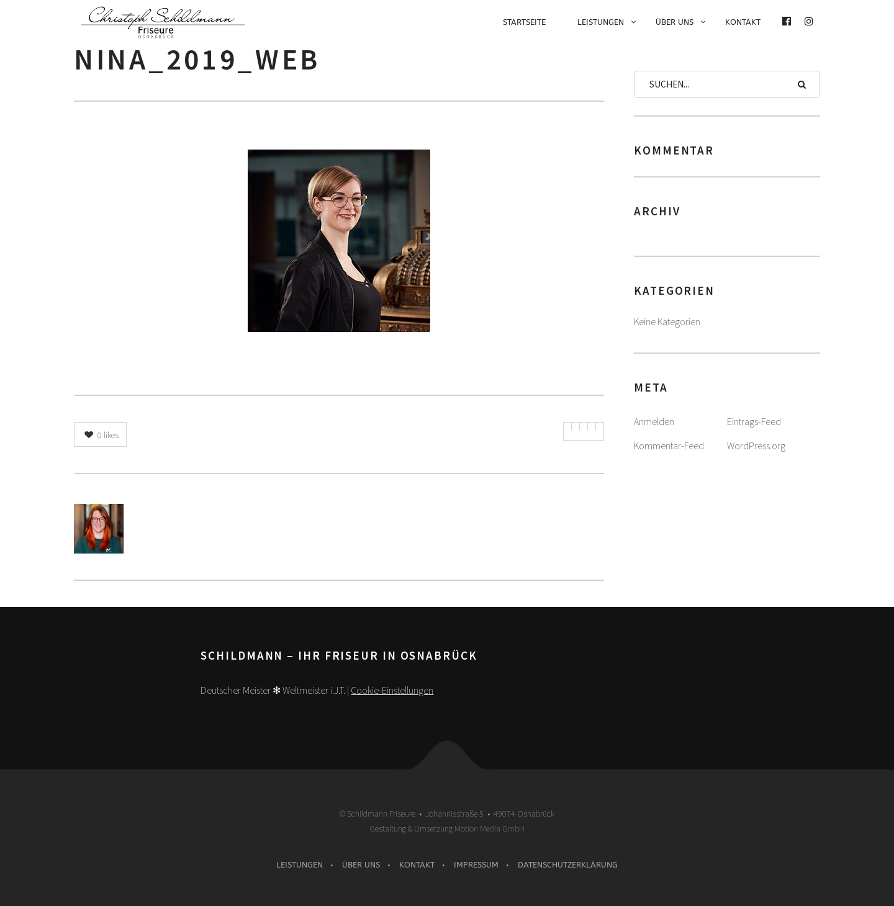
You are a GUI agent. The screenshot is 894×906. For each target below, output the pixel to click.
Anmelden (654, 421)
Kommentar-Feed (669, 445)
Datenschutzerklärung (568, 864)
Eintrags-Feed (754, 421)
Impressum (476, 864)
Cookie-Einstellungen (392, 690)
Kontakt (743, 22)
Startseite (524, 22)
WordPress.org (756, 445)
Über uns (674, 22)
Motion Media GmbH (489, 828)
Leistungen (600, 22)
